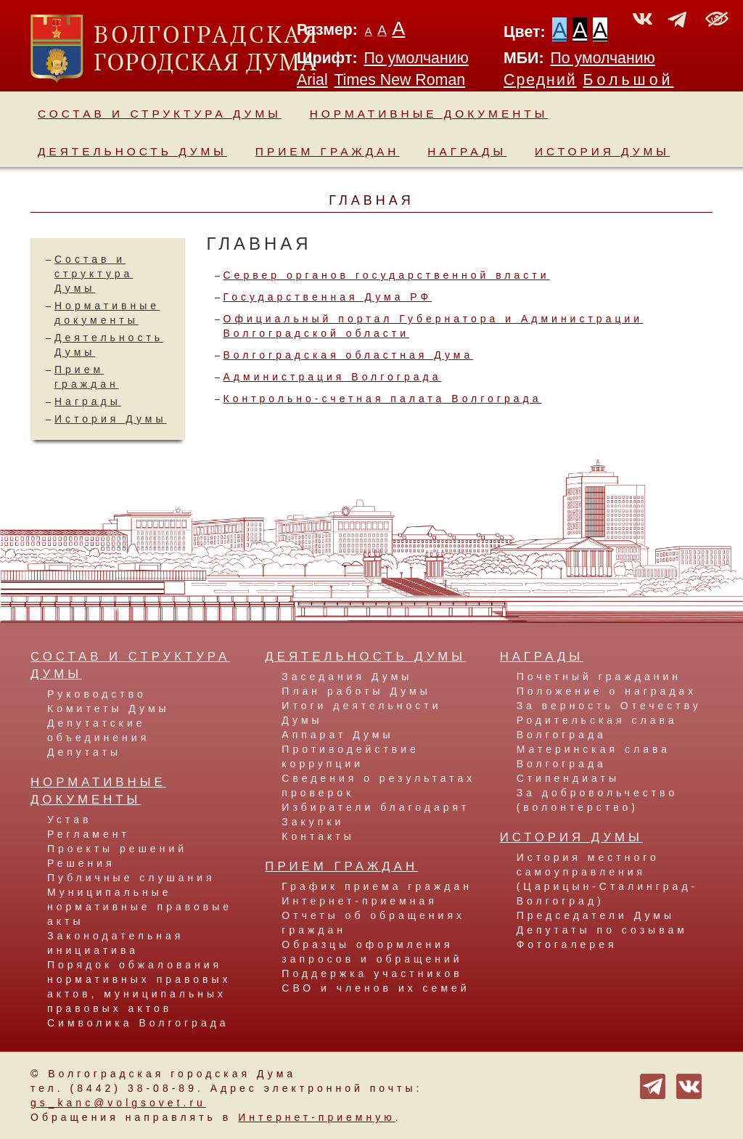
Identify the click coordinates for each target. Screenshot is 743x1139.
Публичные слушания (131, 877)
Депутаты (84, 752)
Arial (312, 80)
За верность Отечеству (609, 705)
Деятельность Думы (132, 151)
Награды (466, 151)
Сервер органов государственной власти (386, 275)
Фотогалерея (567, 944)
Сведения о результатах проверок (378, 785)
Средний (540, 80)
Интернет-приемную (316, 1117)
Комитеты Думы (108, 708)
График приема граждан (377, 886)
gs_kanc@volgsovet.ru (118, 1103)
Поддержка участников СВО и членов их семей (375, 981)
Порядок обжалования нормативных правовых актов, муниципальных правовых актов (139, 986)
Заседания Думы (347, 676)
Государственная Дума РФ (327, 297)
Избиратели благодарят (375, 807)
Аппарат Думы (337, 734)
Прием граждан (327, 151)
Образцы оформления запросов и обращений (372, 952)
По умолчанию (416, 58)
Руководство (97, 694)
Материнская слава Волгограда (593, 756)
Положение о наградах (607, 691)
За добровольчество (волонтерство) (597, 800)
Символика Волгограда (138, 1023)
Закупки (313, 822)
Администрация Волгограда (332, 377)
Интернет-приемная (359, 901)
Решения (81, 863)
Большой (628, 80)
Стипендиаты (568, 778)
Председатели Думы (596, 915)
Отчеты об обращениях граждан (373, 923)
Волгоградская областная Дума (348, 355)
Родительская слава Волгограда (597, 727)
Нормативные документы (429, 113)
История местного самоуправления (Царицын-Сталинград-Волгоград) (608, 879)
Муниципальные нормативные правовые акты (139, 906)
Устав (69, 819)
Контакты (318, 836)
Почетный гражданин (599, 676)
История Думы (602, 151)
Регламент (88, 834)
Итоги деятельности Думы (361, 713)
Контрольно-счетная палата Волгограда (382, 398)
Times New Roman (400, 80)
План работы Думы (356, 691)
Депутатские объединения (98, 730)
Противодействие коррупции (350, 756)
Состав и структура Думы (160, 113)
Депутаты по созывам (602, 930)
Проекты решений (117, 848)
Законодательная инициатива (115, 943)
